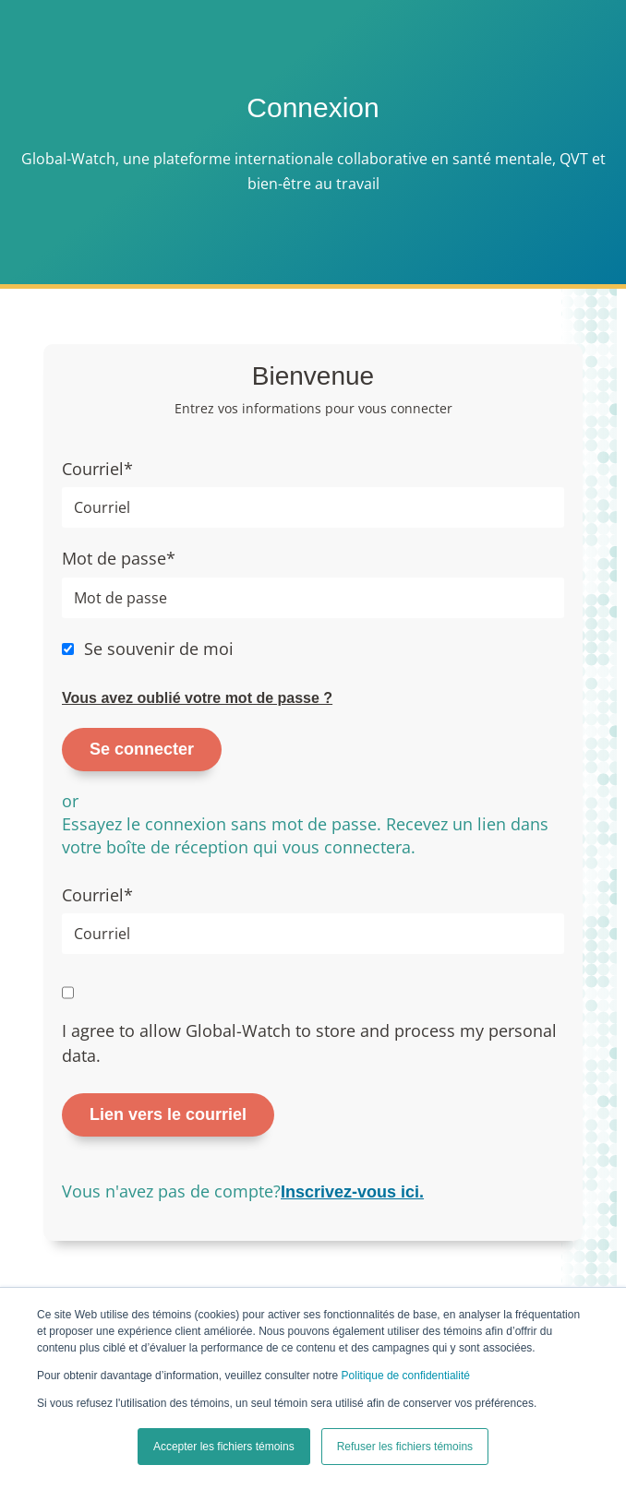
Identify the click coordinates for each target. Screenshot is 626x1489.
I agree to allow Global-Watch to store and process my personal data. (309, 1042)
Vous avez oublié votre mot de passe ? (197, 698)
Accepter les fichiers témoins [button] (224, 1446)
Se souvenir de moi (159, 648)
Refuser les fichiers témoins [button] (405, 1446)
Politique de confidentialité (406, 1375)
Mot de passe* (118, 558)
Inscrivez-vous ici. (352, 1192)
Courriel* (97, 469)
